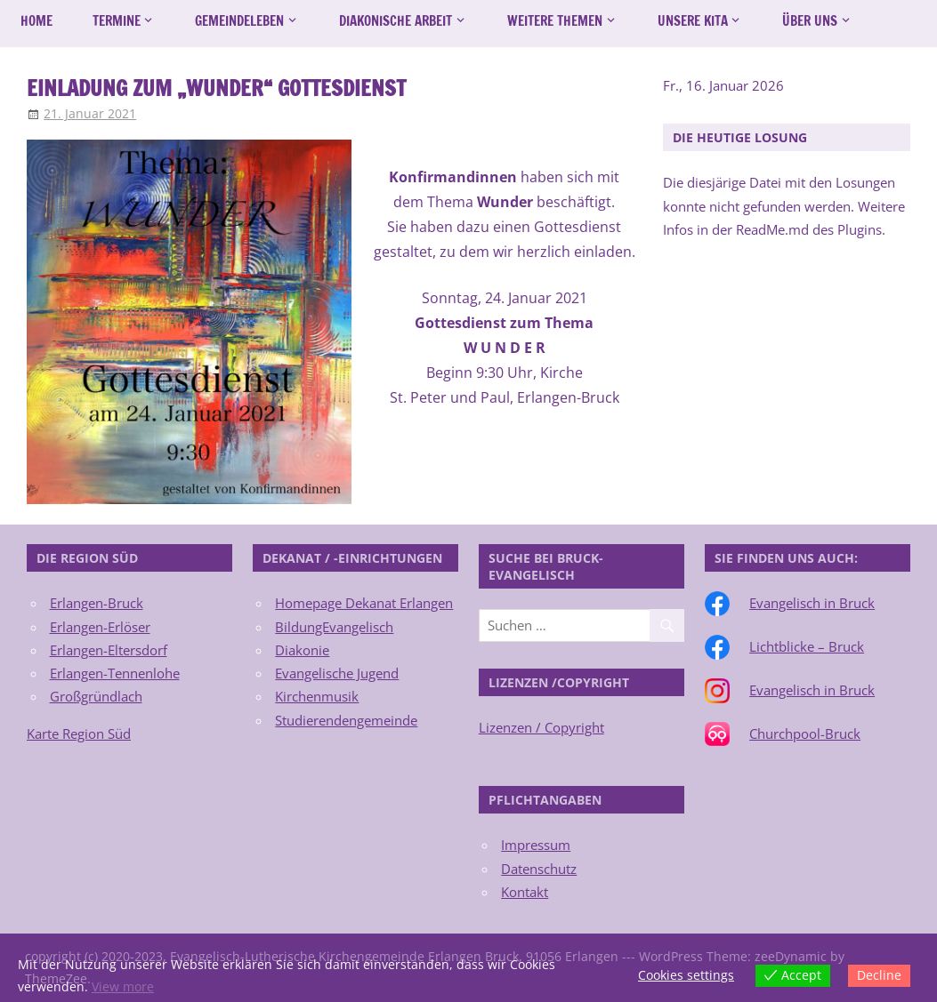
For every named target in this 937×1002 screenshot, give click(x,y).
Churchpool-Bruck (804, 733)
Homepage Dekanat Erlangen (364, 603)
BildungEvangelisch (334, 627)
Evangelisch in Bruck (812, 603)
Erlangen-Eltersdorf (108, 650)
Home (36, 21)
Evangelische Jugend (337, 673)
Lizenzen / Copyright (541, 727)
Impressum (535, 845)
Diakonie (302, 650)
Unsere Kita (693, 21)
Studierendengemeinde (346, 720)
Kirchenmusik (317, 696)
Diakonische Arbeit (395, 21)
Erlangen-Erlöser (100, 627)
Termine (117, 21)
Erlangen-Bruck (96, 603)
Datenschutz (539, 869)
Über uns (809, 21)
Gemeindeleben (239, 21)
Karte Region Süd (79, 733)
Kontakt (524, 892)
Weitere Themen (554, 21)
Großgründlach (96, 696)
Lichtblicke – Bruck (806, 646)
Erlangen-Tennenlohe (115, 673)
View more (123, 986)
